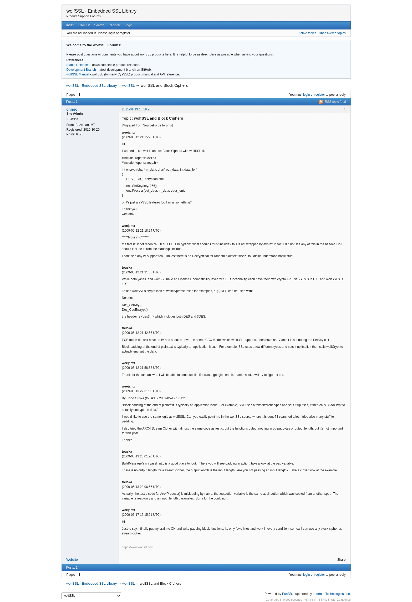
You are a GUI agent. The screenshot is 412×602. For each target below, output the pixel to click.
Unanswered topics (332, 33)
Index (70, 25)
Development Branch (81, 70)
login (306, 94)
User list (84, 25)
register (319, 94)
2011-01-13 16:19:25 (136, 109)
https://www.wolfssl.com (138, 547)
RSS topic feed (335, 102)
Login (128, 25)
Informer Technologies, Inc (331, 594)
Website (72, 560)
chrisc (72, 109)
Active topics (307, 33)
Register (114, 25)
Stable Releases (78, 65)
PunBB (287, 594)
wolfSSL (128, 86)
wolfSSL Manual (78, 74)
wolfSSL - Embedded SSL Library (102, 11)
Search (99, 25)
